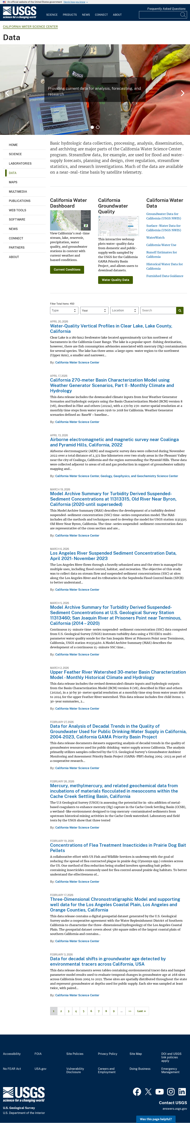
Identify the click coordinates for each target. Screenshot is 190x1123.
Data (12, 173)
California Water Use (161, 245)
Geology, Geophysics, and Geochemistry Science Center (139, 476)
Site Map (136, 1054)
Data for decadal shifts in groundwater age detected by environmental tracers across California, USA (108, 961)
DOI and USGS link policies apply (171, 1057)
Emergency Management (170, 1070)
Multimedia (18, 191)
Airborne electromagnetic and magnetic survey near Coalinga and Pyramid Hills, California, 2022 (114, 442)
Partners (17, 247)
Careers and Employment (107, 1070)
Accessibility (12, 1054)
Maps (13, 182)
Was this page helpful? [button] (156, 1119)
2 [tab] (97, 127)
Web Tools (17, 210)
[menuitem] (52, 12)
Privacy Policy (107, 1054)
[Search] (183, 14)
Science (52, 14)
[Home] (19, 18)
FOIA (38, 1054)
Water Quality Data (115, 280)
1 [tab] (92, 127)
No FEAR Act (12, 1069)
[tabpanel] (95, 89)
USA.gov (40, 1069)
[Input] (163, 14)
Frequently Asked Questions (166, 9)
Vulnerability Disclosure (75, 1070)
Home (13, 145)
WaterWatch (155, 237)
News (86, 14)
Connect (101, 14)
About (117, 14)
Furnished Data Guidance (164, 276)
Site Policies (74, 1054)
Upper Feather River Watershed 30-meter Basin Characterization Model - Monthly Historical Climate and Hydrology (118, 674)
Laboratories (20, 163)
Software (17, 219)
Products (70, 14)
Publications (19, 201)
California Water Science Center (30, 26)
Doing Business (140, 1069)
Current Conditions (67, 269)
